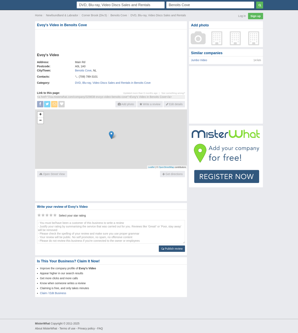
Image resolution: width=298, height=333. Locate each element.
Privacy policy (86, 328)
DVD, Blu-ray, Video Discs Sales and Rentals (158, 15)
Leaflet (151, 167)
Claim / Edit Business (53, 293)
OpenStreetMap (166, 167)
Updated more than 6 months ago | (142, 93)
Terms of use (67, 328)
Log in (242, 15)
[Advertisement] (111, 40)
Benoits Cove (118, 15)
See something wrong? (173, 93)
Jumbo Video (199, 60)
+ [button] (40, 115)
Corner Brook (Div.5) (94, 15)
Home (38, 15)
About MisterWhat (46, 328)
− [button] (40, 121)
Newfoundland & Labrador (62, 15)
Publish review (172, 248)
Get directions (172, 174)
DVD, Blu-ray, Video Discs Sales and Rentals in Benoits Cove (113, 82)
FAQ (100, 328)
